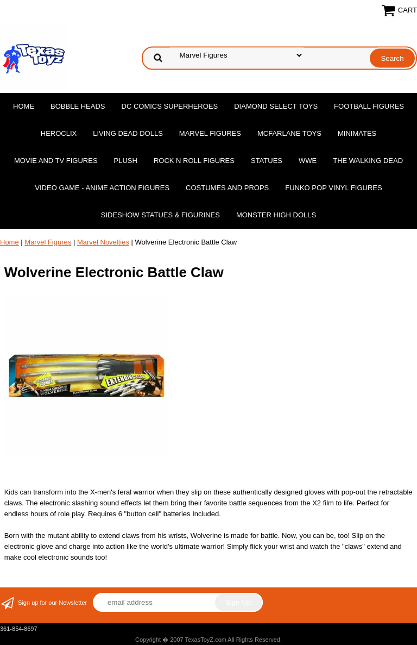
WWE (308, 160)
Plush (125, 160)
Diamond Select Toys (276, 106)
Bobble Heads (77, 106)
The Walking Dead (368, 160)
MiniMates (357, 133)
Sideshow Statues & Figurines (160, 215)
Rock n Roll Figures (194, 160)
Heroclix (59, 133)
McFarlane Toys (289, 133)
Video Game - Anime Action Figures (102, 188)
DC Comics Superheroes (170, 106)
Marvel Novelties (103, 242)
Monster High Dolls (276, 215)
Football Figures (369, 106)
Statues (266, 160)
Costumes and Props (227, 188)
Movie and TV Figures (56, 160)
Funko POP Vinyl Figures (333, 188)
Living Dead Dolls (128, 133)
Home (23, 106)
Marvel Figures (210, 133)
